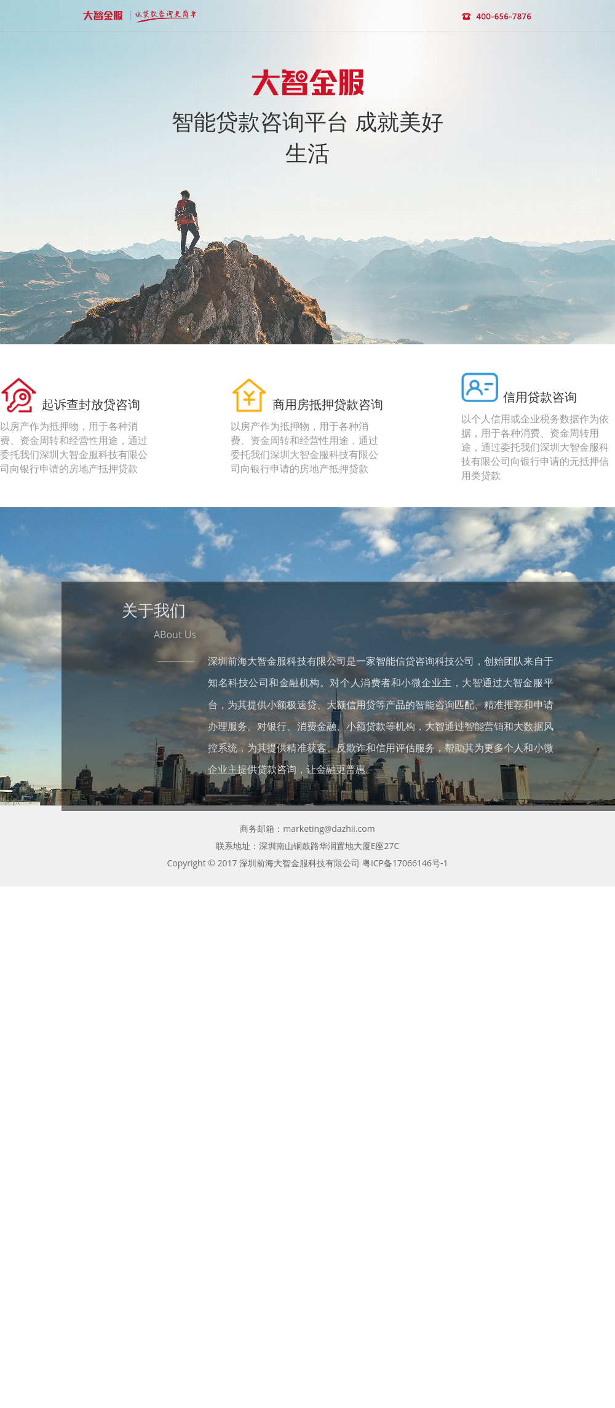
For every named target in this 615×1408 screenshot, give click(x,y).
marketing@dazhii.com (329, 828)
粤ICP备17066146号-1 (405, 863)
